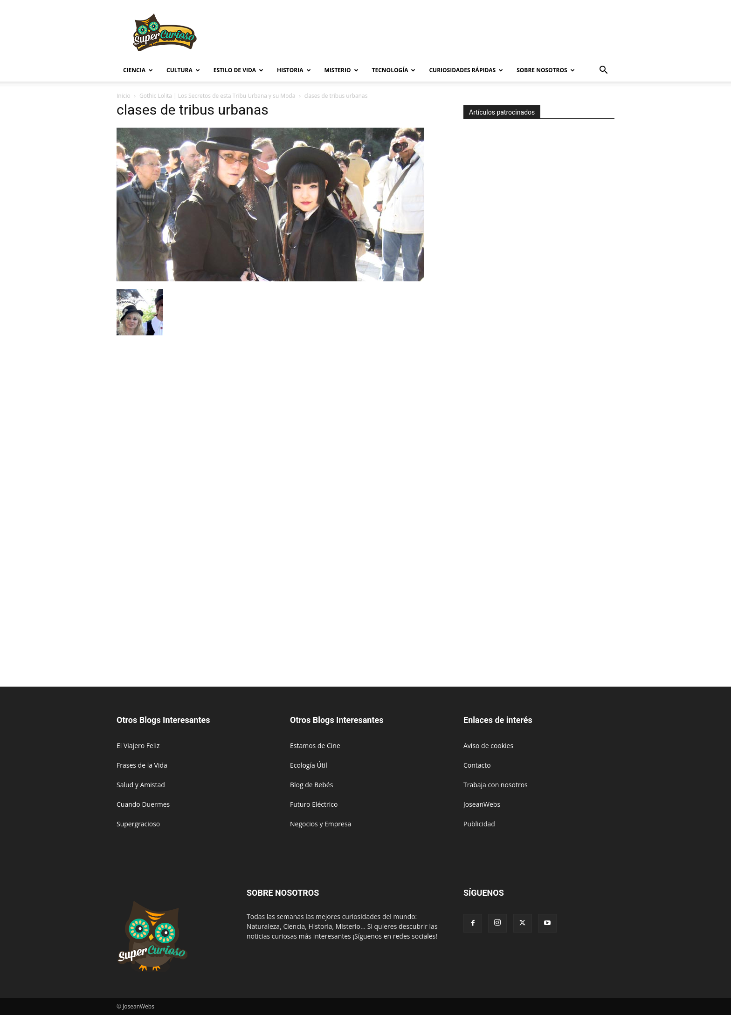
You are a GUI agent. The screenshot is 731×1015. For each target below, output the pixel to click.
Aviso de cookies (488, 745)
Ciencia (138, 70)
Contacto (477, 765)
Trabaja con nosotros (495, 784)
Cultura (183, 70)
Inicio (124, 96)
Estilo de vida (238, 70)
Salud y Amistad (141, 784)
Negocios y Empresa (320, 823)
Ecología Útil (308, 765)
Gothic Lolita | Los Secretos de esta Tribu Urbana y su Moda (217, 96)
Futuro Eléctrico (314, 804)
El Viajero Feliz (138, 745)
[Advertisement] (444, 34)
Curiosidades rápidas (466, 70)
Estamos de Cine (315, 745)
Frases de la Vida (142, 765)
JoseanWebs (481, 804)
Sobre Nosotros (545, 70)
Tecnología (394, 70)
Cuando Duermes (143, 804)
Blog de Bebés (311, 784)
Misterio (341, 70)
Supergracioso (138, 823)
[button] (603, 71)
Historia (293, 70)
